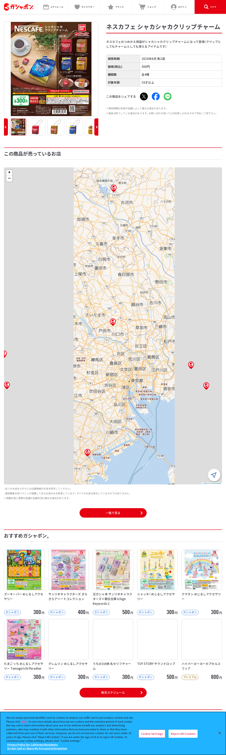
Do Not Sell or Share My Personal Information (37, 748)
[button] (6, 127)
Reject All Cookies (183, 733)
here (25, 721)
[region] (113, 733)
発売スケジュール (113, 692)
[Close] (219, 733)
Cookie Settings (152, 733)
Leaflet (205, 483)
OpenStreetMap (215, 483)
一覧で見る (113, 513)
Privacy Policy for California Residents (32, 745)
